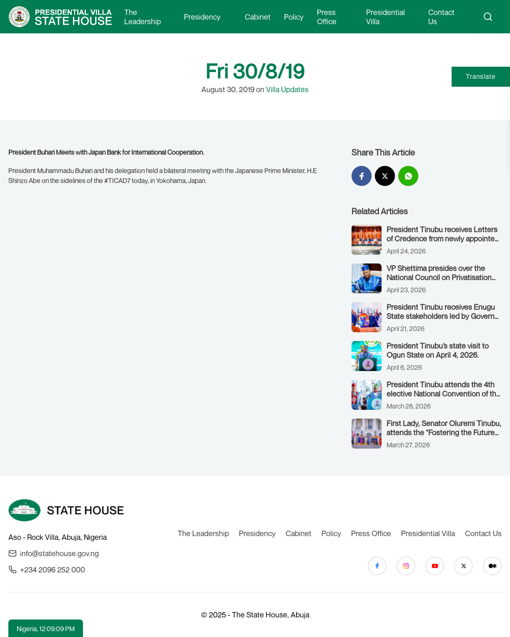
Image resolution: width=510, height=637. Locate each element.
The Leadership (142, 17)
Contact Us (441, 17)
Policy (294, 16)
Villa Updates (287, 89)
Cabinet (258, 16)
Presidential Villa (385, 17)
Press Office (327, 17)
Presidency (202, 16)
